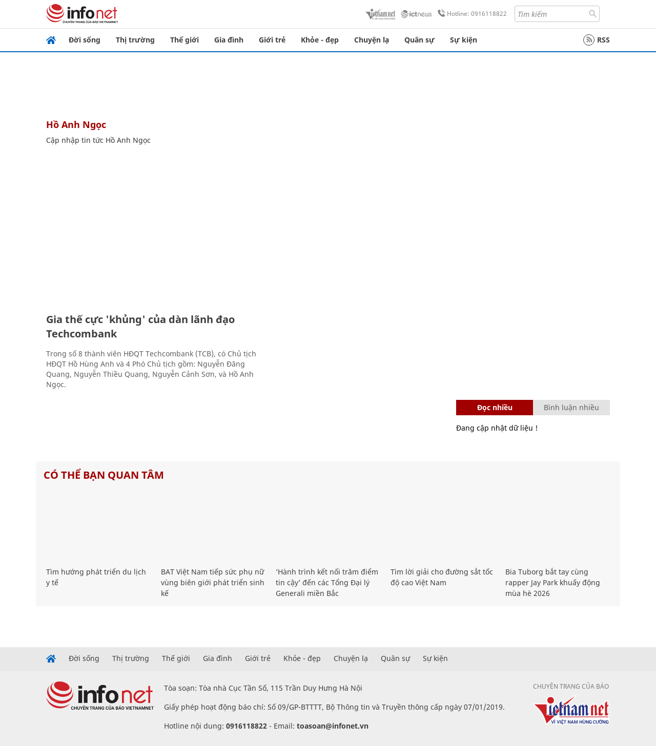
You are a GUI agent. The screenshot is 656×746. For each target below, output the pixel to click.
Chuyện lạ (371, 40)
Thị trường (135, 40)
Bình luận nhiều (571, 407)
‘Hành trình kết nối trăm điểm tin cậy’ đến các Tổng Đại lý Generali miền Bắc (327, 582)
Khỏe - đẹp (320, 40)
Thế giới (184, 40)
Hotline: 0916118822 (470, 14)
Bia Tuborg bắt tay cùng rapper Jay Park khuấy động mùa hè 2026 (552, 582)
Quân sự (419, 40)
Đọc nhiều (494, 407)
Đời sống (84, 40)
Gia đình (228, 40)
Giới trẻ (272, 40)
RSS (596, 40)
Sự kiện (463, 40)
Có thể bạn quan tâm (104, 475)
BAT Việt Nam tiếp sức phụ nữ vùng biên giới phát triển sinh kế (212, 582)
